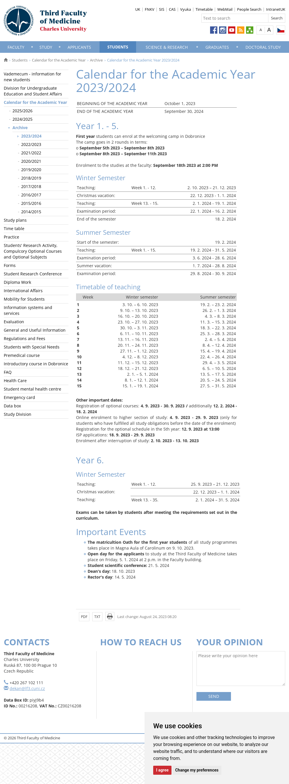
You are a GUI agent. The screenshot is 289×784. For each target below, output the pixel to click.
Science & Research (167, 47)
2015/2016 (31, 203)
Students (117, 47)
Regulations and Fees (24, 338)
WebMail (224, 9)
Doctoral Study (263, 47)
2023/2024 (31, 136)
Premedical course (22, 355)
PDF (84, 616)
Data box (12, 406)
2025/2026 (22, 110)
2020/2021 (31, 161)
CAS (172, 9)
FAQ (8, 372)
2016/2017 (31, 195)
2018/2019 (31, 178)
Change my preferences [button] (196, 770)
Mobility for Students (24, 299)
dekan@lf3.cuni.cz (27, 688)
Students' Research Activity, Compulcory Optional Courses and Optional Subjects (33, 251)
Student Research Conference (33, 274)
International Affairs (23, 290)
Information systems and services (28, 310)
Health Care (15, 380)
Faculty (16, 47)
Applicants (79, 47)
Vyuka (185, 9)
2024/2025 (22, 119)
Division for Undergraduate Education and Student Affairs (33, 91)
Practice (11, 237)
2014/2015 (31, 211)
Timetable (204, 9)
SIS (161, 9)
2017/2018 (31, 186)
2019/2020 (31, 169)
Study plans (15, 220)
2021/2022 (31, 153)
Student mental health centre (32, 389)
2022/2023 (31, 144)
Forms (10, 265)
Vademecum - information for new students (32, 76)
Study (45, 47)
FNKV (149, 9)
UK (137, 9)
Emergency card (19, 397)
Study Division (17, 414)
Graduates (217, 47)
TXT (97, 616)
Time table (14, 228)
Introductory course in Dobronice (36, 363)
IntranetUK (275, 9)
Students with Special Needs (31, 347)
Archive (96, 60)
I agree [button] (162, 770)
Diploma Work (17, 282)
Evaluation (14, 321)
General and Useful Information (35, 330)
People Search (249, 9)
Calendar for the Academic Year (59, 60)
